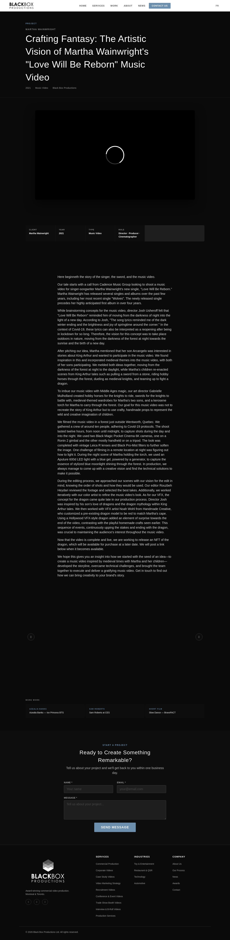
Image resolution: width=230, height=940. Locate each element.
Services (98, 5)
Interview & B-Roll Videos (108, 909)
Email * (121, 782)
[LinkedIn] (37, 902)
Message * (70, 797)
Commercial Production (107, 864)
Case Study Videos (105, 876)
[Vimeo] (28, 902)
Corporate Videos (104, 870)
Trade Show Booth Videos (108, 902)
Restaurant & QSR (143, 870)
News (141, 5)
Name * (68, 782)
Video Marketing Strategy (108, 883)
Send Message (115, 827)
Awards (176, 883)
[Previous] (30, 636)
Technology (139, 876)
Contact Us (160, 5)
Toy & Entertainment (144, 864)
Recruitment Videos (105, 890)
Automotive (139, 883)
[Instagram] (45, 902)
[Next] (199, 636)
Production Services (105, 916)
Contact (176, 890)
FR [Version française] (217, 5)
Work (114, 5)
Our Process (178, 870)
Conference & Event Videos (109, 896)
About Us (177, 864)
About (128, 5)
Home (82, 5)
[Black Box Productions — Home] (21, 6)
